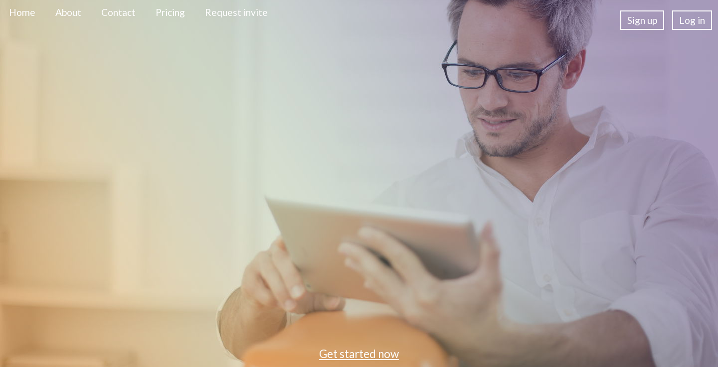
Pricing (170, 12)
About (68, 12)
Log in (692, 20)
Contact (118, 12)
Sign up (642, 20)
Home (22, 12)
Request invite (236, 12)
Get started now (359, 354)
